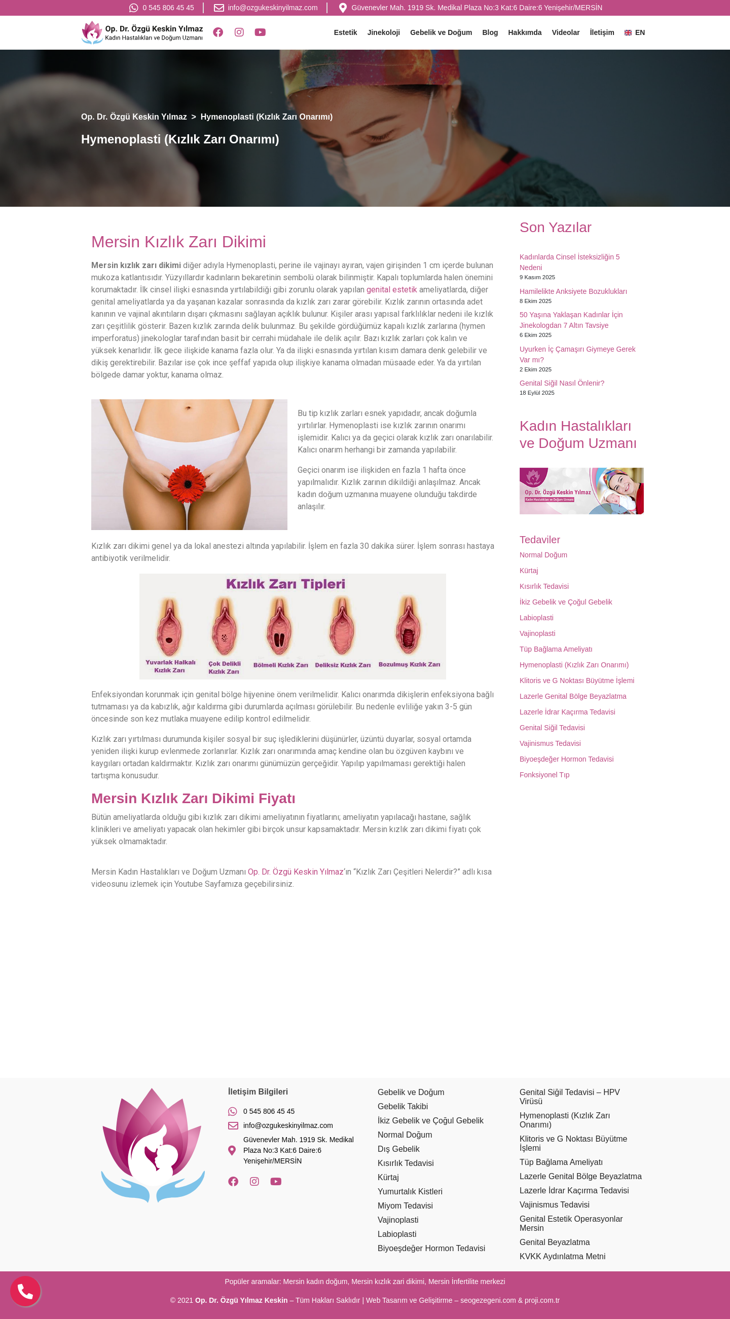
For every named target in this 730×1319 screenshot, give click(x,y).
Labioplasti (537, 618)
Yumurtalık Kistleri (410, 1191)
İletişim (602, 32)
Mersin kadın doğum (315, 1281)
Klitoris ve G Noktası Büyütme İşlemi (577, 680)
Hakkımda (525, 32)
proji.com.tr (542, 1300)
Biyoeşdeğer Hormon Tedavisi (567, 759)
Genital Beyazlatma (555, 1242)
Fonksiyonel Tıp (545, 775)
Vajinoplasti (538, 633)
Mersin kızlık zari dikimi (387, 1281)
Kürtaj (529, 571)
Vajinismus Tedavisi (550, 743)
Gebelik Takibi (403, 1106)
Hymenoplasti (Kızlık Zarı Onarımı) (574, 665)
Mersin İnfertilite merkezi (466, 1281)
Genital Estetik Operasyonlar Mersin (571, 1223)
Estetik (345, 32)
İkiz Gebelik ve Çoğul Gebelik (566, 602)
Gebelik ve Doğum (441, 32)
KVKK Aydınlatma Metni (563, 1256)
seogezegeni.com (488, 1300)
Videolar (566, 32)
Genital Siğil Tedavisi (552, 728)
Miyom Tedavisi (405, 1205)
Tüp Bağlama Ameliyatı (556, 649)
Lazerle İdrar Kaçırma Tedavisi (567, 712)
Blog (490, 32)
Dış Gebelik (399, 1149)
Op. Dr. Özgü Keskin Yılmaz (296, 872)
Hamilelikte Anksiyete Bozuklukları (573, 291)
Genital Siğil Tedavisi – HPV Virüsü (570, 1097)
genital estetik (392, 289)
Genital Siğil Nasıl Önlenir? (562, 383)
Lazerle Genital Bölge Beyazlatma (573, 696)
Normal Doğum (543, 555)
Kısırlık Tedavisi (544, 586)
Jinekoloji (384, 32)
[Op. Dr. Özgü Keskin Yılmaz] (365, 997)
